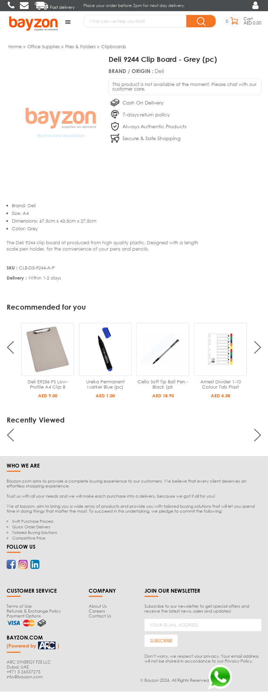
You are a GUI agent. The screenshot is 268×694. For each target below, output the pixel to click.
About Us (98, 605)
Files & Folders (80, 46)
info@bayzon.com (25, 676)
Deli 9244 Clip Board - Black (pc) (48, 383)
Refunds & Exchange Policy (34, 610)
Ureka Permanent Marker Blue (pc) (163, 383)
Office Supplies (43, 46)
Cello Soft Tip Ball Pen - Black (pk (220, 383)
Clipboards (113, 46)
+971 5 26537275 (23, 671)
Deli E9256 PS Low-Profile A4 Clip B (105, 383)
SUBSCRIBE (161, 640)
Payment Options (24, 615)
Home (15, 46)
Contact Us (100, 615)
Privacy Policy (238, 660)
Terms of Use (19, 605)
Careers (97, 610)
